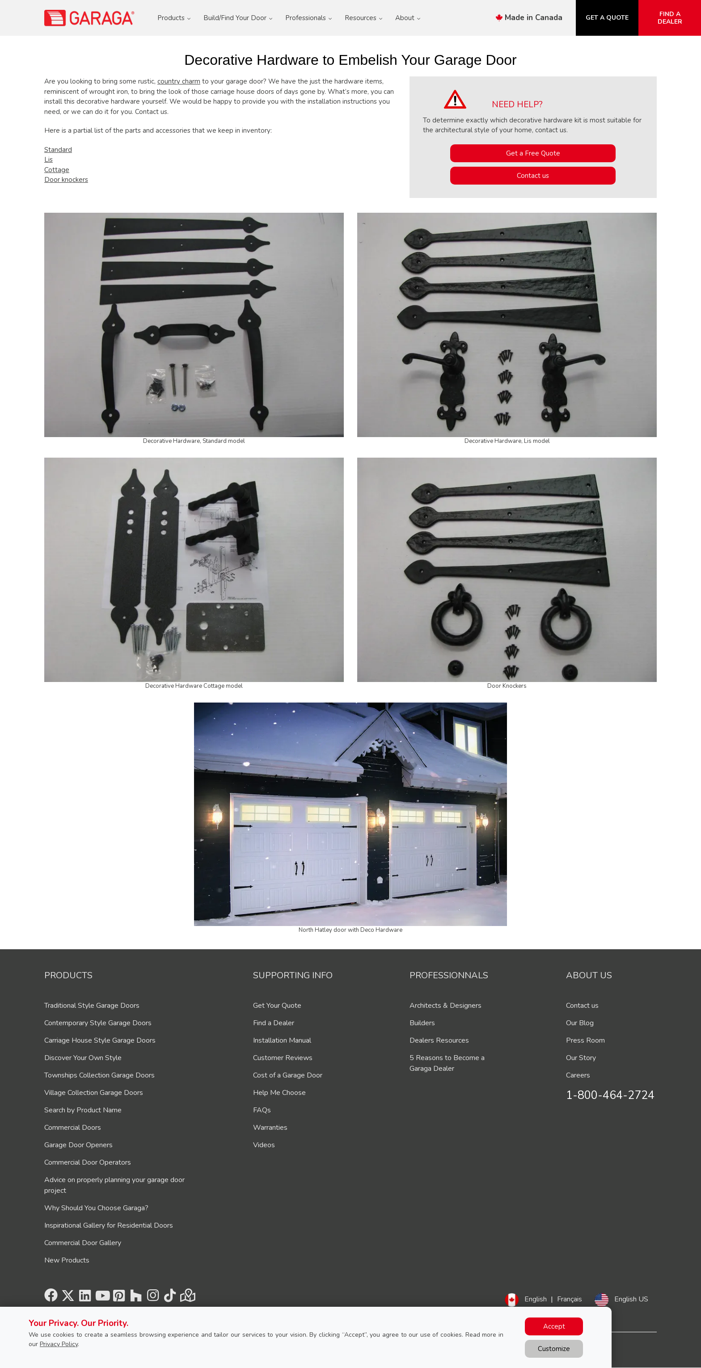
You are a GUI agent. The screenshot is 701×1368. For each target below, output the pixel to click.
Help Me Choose (279, 1093)
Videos (264, 1145)
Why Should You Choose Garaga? (96, 1208)
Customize (554, 1348)
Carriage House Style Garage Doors (100, 1040)
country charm (178, 81)
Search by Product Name (83, 1110)
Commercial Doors (72, 1127)
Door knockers (66, 179)
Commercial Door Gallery (82, 1243)
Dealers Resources (439, 1040)
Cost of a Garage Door (287, 1075)
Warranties (270, 1127)
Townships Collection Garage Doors (99, 1075)
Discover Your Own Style (83, 1058)
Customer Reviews (282, 1058)
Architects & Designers (445, 1005)
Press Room (585, 1040)
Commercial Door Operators (87, 1162)
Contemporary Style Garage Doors (98, 1023)
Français (569, 1299)
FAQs (262, 1110)
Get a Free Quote (533, 153)
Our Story (581, 1058)
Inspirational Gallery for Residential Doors (108, 1225)
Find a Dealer (273, 1023)
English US (631, 1299)
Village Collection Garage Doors (93, 1093)
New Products (66, 1260)
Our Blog (580, 1023)
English (535, 1299)
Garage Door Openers (78, 1145)
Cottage (56, 169)
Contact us (533, 175)
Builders (422, 1023)
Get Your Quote (277, 1005)
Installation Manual (282, 1040)
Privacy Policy (59, 1344)
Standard (58, 149)
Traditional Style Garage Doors (91, 1005)
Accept (554, 1326)
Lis (48, 159)
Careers (578, 1075)
